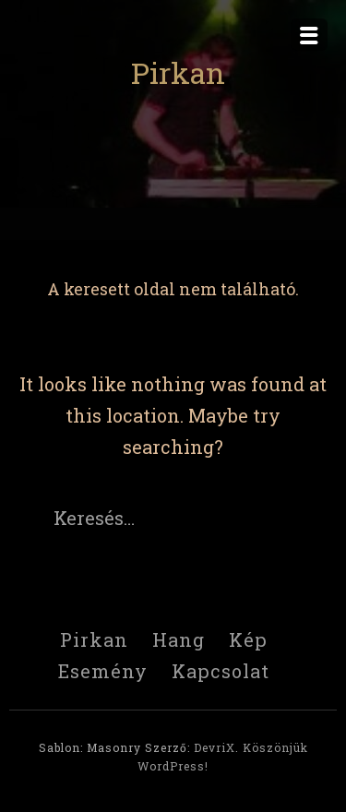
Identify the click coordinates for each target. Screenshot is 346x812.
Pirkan (178, 72)
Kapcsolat (220, 671)
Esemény (103, 671)
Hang (178, 639)
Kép (248, 639)
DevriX (214, 747)
